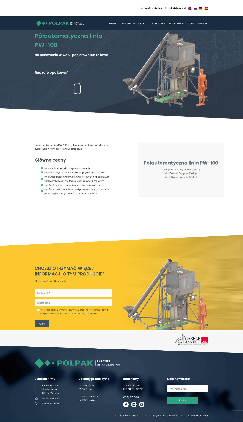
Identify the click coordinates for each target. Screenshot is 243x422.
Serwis (190, 15)
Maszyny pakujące (133, 15)
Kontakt (202, 15)
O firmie (113, 15)
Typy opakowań (156, 15)
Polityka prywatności (130, 415)
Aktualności (176, 15)
